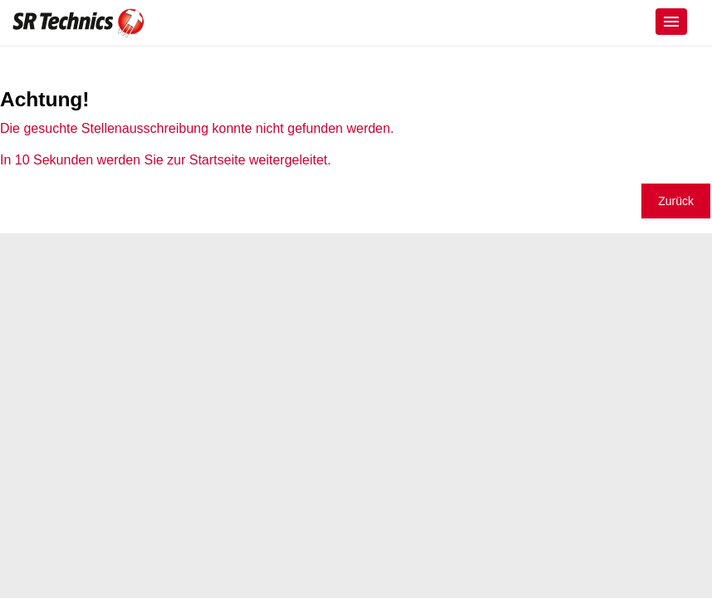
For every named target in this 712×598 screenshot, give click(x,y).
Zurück (676, 201)
